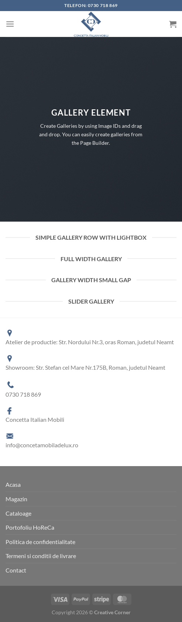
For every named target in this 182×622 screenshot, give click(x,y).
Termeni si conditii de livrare (41, 555)
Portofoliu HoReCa (30, 527)
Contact (16, 570)
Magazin (16, 498)
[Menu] (10, 24)
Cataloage (18, 513)
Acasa (13, 484)
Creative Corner (112, 612)
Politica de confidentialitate (40, 541)
